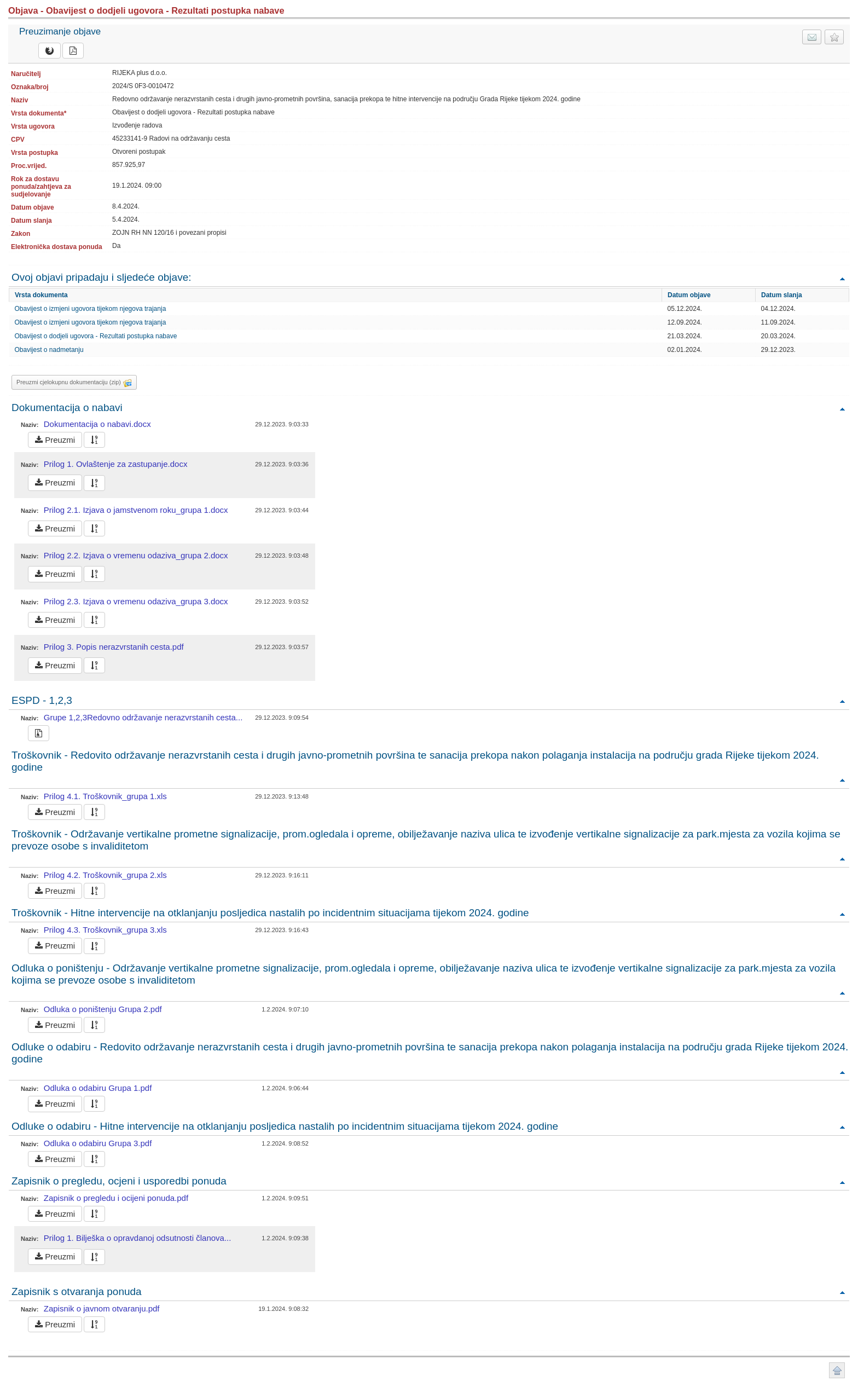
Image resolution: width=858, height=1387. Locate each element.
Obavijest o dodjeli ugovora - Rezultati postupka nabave (96, 336)
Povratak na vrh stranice (837, 1370)
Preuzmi (55, 439)
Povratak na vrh (842, 278)
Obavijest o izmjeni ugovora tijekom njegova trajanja (90, 309)
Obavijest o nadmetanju (49, 350)
